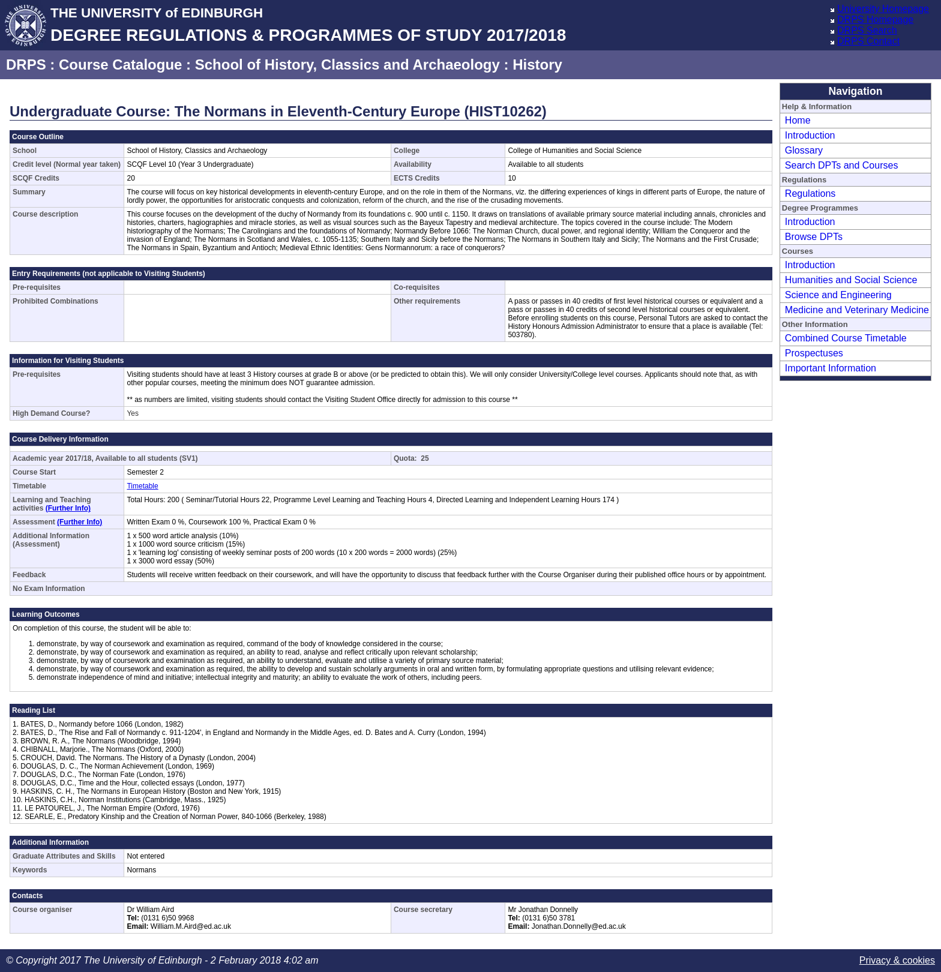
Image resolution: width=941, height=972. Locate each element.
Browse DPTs (814, 237)
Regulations (810, 193)
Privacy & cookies (897, 960)
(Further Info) (68, 508)
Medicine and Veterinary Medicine (857, 310)
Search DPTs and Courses (841, 165)
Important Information (830, 368)
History (537, 64)
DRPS (26, 64)
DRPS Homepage (875, 19)
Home (798, 120)
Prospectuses (814, 353)
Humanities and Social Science (851, 280)
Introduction (810, 135)
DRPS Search (867, 30)
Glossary (804, 150)
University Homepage (883, 9)
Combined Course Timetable (846, 338)
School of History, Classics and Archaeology (347, 64)
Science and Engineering (838, 295)
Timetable (142, 486)
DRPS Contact (868, 41)
